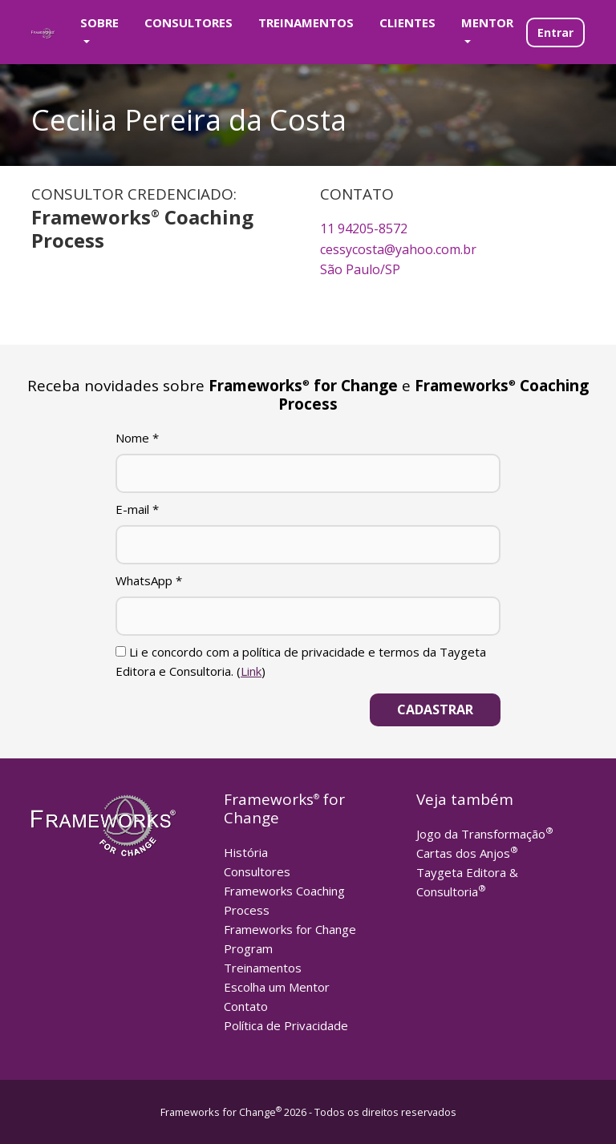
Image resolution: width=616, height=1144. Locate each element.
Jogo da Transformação (484, 834)
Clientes (407, 22)
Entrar (555, 32)
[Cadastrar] (435, 709)
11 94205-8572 (363, 228)
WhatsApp (149, 580)
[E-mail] (308, 544)
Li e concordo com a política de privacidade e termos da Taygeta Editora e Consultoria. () (301, 661)
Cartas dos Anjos (467, 853)
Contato (246, 1006)
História (246, 852)
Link (251, 671)
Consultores (188, 22)
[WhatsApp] (308, 616)
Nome (137, 438)
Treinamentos (306, 22)
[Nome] (308, 473)
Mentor (487, 22)
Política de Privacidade (286, 1025)
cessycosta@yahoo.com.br (398, 249)
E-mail (137, 509)
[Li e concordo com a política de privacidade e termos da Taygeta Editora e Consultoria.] (121, 651)
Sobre (99, 22)
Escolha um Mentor (277, 987)
